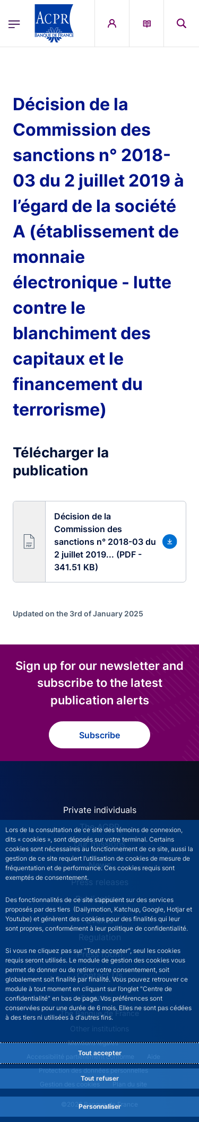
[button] (99, 541)
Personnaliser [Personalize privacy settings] (100, 1106)
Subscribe (99, 735)
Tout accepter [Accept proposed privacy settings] (100, 1053)
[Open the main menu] (14, 23)
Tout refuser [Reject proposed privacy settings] (100, 1078)
